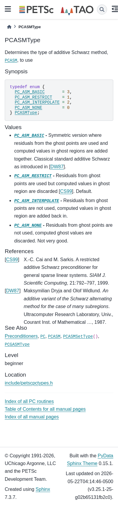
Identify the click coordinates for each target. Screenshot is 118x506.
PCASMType (26, 112)
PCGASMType (17, 344)
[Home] (9, 27)
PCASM (11, 60)
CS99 (66, 191)
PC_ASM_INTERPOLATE (37, 102)
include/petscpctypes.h (29, 383)
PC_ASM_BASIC (30, 92)
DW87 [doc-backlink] (12, 290)
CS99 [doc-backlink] (12, 259)
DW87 (56, 166)
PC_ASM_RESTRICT (33, 97)
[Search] (102, 9)
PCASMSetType (78, 336)
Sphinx (43, 489)
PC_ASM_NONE (28, 107)
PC (42, 336)
